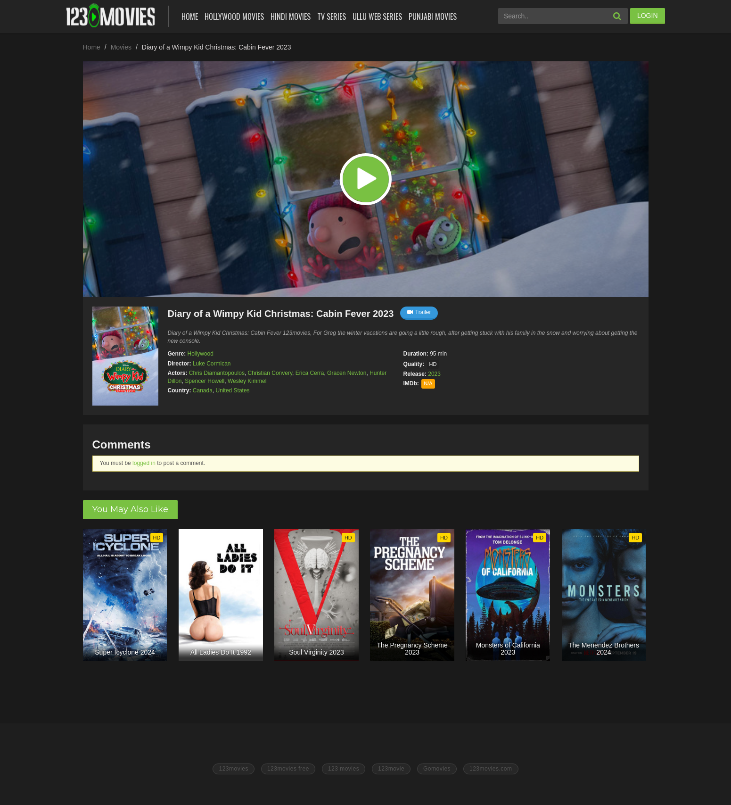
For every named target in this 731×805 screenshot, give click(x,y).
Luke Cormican (212, 363)
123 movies (343, 768)
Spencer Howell (204, 381)
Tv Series (331, 16)
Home (189, 16)
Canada (203, 390)
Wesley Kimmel (247, 381)
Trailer (419, 312)
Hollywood (201, 353)
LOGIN (647, 15)
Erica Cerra (310, 373)
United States (233, 390)
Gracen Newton (346, 373)
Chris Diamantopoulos (217, 373)
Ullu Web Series (377, 16)
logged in (144, 463)
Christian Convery (270, 373)
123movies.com (490, 768)
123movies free (288, 768)
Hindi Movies (291, 16)
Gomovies (437, 768)
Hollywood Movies (234, 16)
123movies (233, 768)
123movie (391, 768)
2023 (434, 374)
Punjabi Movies (433, 16)
